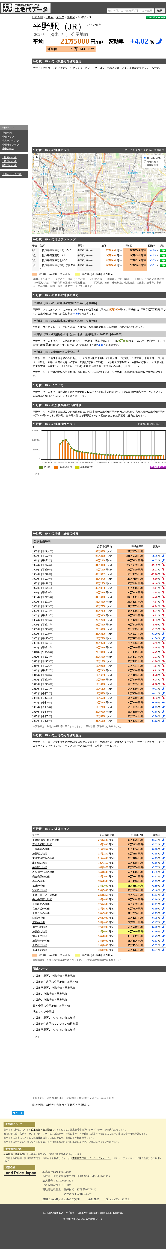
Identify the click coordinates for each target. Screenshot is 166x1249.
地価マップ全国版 (12, 174)
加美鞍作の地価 (41, 940)
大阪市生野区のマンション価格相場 (54, 1017)
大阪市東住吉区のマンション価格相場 (55, 1023)
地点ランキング (10, 140)
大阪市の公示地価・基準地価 (50, 993)
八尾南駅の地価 (41, 849)
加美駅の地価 (39, 853)
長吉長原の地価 (41, 876)
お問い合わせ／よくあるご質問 (60, 1199)
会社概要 (93, 1199)
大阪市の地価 (9, 161)
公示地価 (35, 1129)
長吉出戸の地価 (41, 904)
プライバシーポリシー (119, 1199)
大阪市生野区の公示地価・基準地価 (54, 975)
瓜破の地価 (38, 885)
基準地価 (47, 1129)
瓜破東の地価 (39, 950)
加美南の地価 (39, 931)
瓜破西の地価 (39, 945)
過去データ (8, 148)
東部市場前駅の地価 (43, 858)
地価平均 (7, 133)
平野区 (71, 17)
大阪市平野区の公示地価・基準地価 (54, 987)
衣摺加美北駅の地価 (43, 872)
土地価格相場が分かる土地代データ (83, 1219)
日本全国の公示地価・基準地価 (51, 1005)
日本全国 (37, 17)
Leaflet (134, 233)
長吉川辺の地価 (41, 908)
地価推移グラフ (10, 144)
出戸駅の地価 (39, 863)
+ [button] (36, 157)
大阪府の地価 (9, 157)
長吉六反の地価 (41, 913)
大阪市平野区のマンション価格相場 (54, 1029)
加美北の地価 (39, 927)
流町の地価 (38, 922)
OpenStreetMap (148, 233)
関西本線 (92, 411)
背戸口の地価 (39, 890)
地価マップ (8, 136)
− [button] (36, 163)
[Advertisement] (14, 69)
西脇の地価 (38, 918)
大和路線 (140, 411)
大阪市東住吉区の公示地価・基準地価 (55, 981)
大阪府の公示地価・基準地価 (50, 999)
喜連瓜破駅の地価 (42, 844)
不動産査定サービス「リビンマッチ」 (91, 1158)
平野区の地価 (9, 165)
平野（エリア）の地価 (44, 895)
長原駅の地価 (39, 867)
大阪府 (50, 17)
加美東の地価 (39, 936)
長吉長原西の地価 (42, 899)
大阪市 (60, 17)
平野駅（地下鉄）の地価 (46, 840)
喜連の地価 (38, 881)
